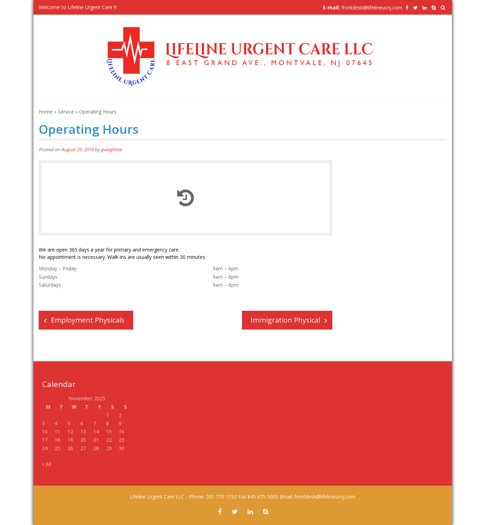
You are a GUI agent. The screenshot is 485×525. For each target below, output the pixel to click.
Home (46, 111)
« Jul (45, 464)
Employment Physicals (87, 320)
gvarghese (111, 149)
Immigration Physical (285, 320)
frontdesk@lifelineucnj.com (371, 7)
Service (66, 111)
